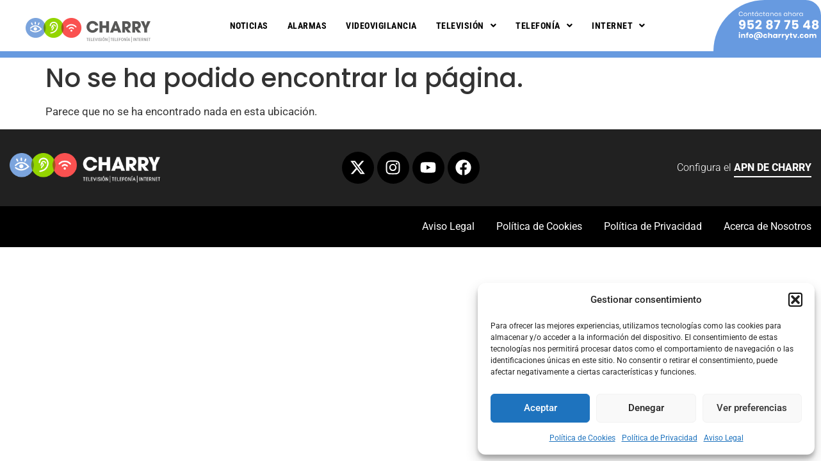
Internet (619, 25)
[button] (795, 299)
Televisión (466, 25)
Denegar (646, 408)
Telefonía (544, 25)
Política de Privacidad (659, 437)
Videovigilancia (381, 25)
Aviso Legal (724, 437)
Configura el (744, 169)
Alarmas (307, 25)
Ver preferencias (752, 408)
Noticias (249, 25)
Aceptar (540, 408)
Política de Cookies (582, 437)
